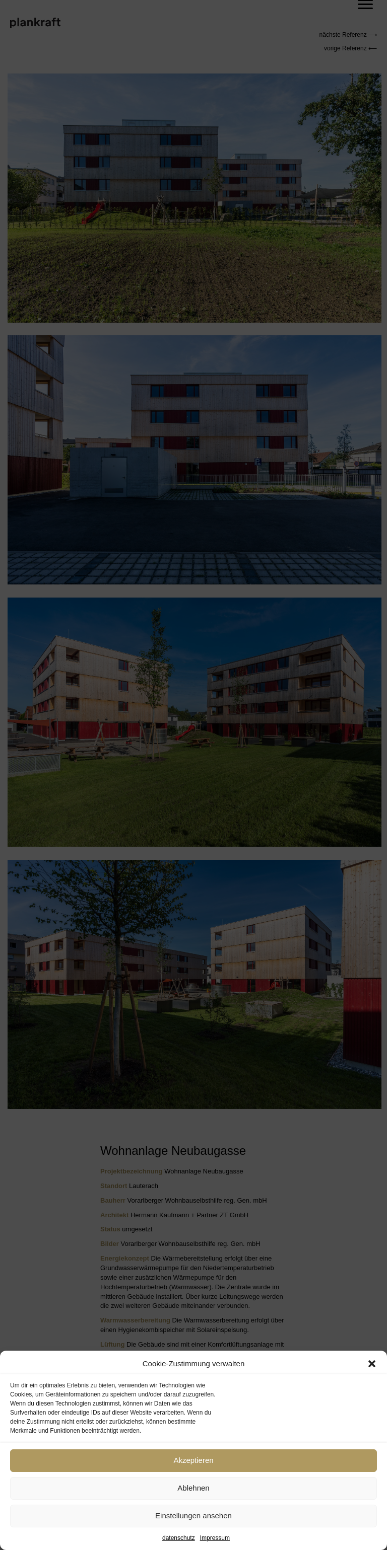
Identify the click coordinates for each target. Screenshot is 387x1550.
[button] (372, 1364)
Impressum (215, 1537)
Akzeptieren (193, 1460)
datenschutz (178, 1537)
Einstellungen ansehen (193, 1515)
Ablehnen (193, 1488)
